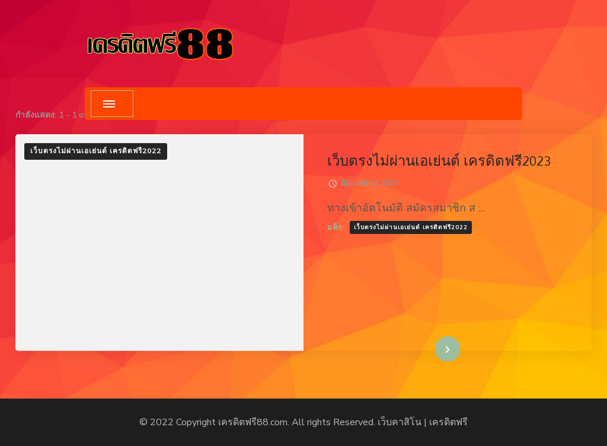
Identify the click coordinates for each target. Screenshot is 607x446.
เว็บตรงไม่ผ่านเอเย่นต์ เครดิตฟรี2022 (95, 151)
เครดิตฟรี (448, 422)
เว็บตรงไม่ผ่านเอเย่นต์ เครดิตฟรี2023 (439, 161)
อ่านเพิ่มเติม (429, 348)
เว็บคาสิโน (399, 422)
